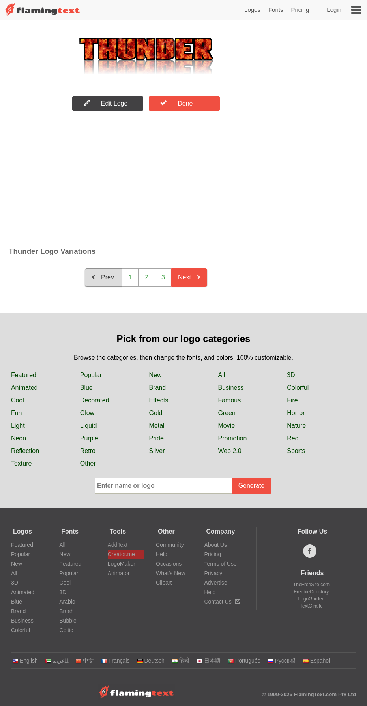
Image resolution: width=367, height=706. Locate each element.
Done (176, 103)
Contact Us (222, 601)
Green (226, 413)
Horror (296, 413)
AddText (118, 545)
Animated (24, 387)
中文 (84, 660)
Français (115, 660)
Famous (229, 400)
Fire (292, 400)
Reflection (25, 450)
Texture (21, 463)
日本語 (209, 660)
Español (316, 660)
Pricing (300, 9)
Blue (86, 387)
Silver (157, 450)
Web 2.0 (229, 450)
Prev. (103, 277)
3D (291, 375)
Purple (89, 438)
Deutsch (151, 660)
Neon (18, 438)
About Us (215, 545)
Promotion (232, 438)
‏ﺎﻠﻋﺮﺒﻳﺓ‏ (56, 660)
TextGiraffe (311, 606)
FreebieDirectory (311, 592)
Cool (17, 400)
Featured (23, 375)
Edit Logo (106, 103)
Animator (119, 573)
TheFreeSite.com (311, 584)
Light (18, 425)
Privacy (213, 573)
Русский (282, 660)
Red (292, 438)
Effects (159, 400)
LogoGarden (311, 599)
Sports (296, 450)
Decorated (94, 400)
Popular (91, 375)
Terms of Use (220, 564)
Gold (156, 413)
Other (88, 463)
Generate (251, 485)
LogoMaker (121, 564)
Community (170, 545)
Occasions (169, 564)
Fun (16, 413)
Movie (226, 425)
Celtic (66, 630)
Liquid (88, 425)
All (221, 375)
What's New (170, 573)
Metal (157, 425)
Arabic (67, 601)
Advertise (215, 583)
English (25, 660)
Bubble (68, 620)
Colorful (298, 387)
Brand (157, 387)
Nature (296, 425)
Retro (87, 450)
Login (334, 9)
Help (161, 554)
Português (244, 660)
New (155, 375)
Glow (87, 413)
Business (230, 387)
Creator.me (121, 554)
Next (189, 277)
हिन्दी (180, 660)
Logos (252, 9)
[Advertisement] (146, 180)
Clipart (164, 583)
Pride (156, 438)
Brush (66, 611)
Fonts (275, 9)
